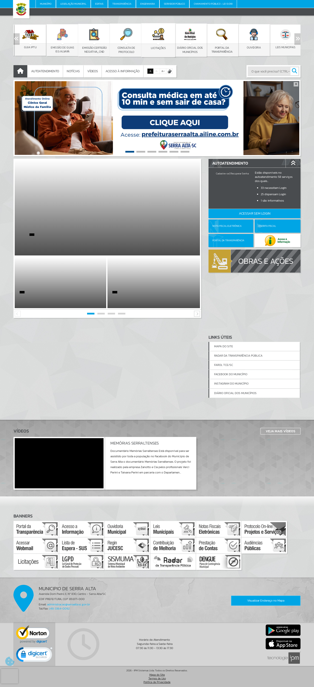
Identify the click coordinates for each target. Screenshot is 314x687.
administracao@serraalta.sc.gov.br (68, 604)
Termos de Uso (157, 678)
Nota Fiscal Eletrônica (227, 226)
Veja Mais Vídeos (280, 431)
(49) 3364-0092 (59, 608)
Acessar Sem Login (254, 213)
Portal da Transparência (228, 240)
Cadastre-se (222, 173)
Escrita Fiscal (267, 226)
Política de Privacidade (157, 682)
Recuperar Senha (240, 173)
